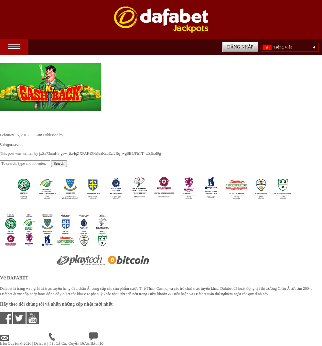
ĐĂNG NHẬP (240, 47)
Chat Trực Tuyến (107, 338)
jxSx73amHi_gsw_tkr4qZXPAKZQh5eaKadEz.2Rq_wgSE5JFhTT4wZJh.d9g (125, 135)
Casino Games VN (39, 144)
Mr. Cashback (23, 121)
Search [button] (59, 163)
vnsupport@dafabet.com (24, 338)
